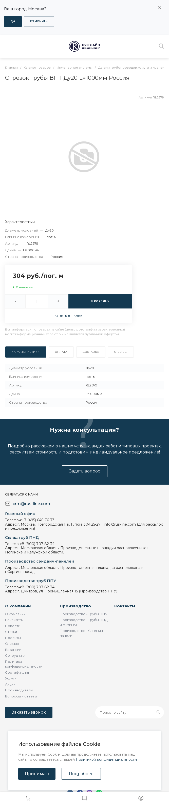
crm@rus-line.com (31, 503)
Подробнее (81, 773)
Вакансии (13, 650)
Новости (12, 626)
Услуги (10, 678)
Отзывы (12, 644)
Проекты (13, 638)
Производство (75, 606)
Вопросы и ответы (21, 696)
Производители (19, 690)
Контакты (124, 606)
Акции (10, 684)
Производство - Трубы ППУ (83, 614)
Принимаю (37, 773)
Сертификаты (17, 672)
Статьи (11, 632)
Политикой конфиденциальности (106, 759)
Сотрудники (15, 655)
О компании (18, 606)
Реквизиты (14, 620)
